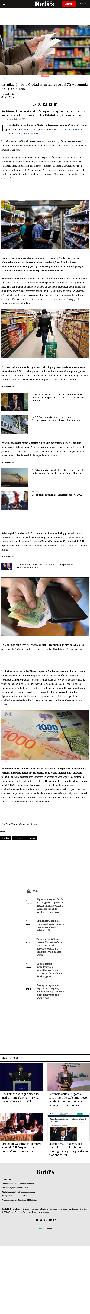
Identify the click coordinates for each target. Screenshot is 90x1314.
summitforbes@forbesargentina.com (21, 1192)
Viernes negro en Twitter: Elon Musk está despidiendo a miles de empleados (45, 566)
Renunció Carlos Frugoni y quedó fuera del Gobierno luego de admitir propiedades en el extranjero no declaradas (67, 1100)
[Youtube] (50, 1220)
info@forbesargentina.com (18, 1188)
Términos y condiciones (68, 1209)
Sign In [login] (83, 4)
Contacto (26, 1209)
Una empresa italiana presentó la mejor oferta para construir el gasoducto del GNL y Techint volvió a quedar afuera (49, 947)
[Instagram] (45, 1220)
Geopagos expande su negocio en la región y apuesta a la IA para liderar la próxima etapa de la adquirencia (50, 991)
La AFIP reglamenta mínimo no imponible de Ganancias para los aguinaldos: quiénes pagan (56, 419)
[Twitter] (41, 1220)
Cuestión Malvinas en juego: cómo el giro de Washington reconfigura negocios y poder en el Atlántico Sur (68, 1149)
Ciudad (5, 838)
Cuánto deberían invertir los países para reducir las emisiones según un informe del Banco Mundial (58, 472)
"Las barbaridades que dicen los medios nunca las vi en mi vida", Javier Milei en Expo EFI (20, 1098)
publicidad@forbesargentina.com (22, 1184)
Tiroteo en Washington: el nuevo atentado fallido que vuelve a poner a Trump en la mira (21, 1148)
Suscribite (69, 4)
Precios (31, 838)
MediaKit (5, 1209)
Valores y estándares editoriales (44, 1209)
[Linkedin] (54, 1220)
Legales (83, 1209)
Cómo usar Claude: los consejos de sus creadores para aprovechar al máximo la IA (50, 926)
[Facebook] (37, 1220)
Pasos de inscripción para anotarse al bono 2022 (57, 495)
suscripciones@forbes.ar (22, 1196)
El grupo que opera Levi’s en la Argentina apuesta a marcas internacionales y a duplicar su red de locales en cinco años (50, 905)
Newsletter (16, 1209)
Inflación (18, 838)
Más (48, 891)
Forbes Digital (7, 94)
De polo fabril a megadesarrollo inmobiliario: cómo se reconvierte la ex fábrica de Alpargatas (49, 970)
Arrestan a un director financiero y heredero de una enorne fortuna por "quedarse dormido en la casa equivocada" (58, 398)
